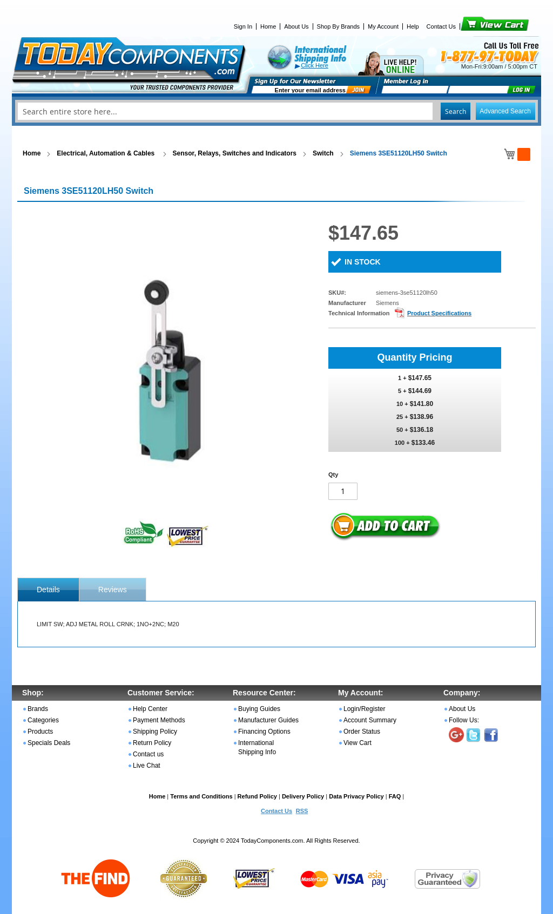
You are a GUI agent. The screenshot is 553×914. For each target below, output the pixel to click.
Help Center (150, 709)
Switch (323, 153)
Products (40, 731)
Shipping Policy (155, 731)
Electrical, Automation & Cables (106, 153)
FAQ (395, 796)
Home (268, 26)
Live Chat (146, 765)
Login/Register (364, 709)
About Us (296, 26)
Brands (38, 709)
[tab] (48, 589)
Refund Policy (257, 796)
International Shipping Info (257, 747)
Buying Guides (259, 709)
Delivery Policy (303, 796)
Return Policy (152, 743)
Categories (43, 720)
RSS (302, 811)
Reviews (112, 589)
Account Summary (369, 720)
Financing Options (264, 731)
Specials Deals (49, 743)
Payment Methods (159, 720)
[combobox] (276, 111)
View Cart (476, 26)
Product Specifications (439, 313)
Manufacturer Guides (268, 720)
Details (48, 589)
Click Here (314, 65)
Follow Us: (464, 720)
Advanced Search (505, 111)
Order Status (361, 731)
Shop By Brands (338, 26)
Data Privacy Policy (356, 796)
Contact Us (441, 26)
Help (413, 26)
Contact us (148, 754)
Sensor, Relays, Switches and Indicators (234, 153)
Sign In (243, 26)
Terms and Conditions (201, 796)
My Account (383, 26)
